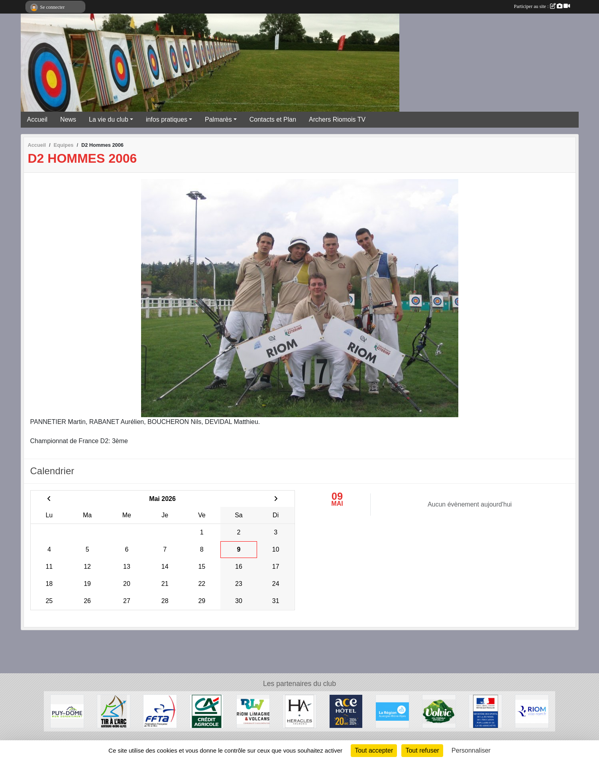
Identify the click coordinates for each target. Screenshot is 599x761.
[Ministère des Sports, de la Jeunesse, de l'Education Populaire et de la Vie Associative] (486, 711)
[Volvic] (439, 711)
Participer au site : (542, 6)
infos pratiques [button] (166, 119)
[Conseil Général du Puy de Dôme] (67, 711)
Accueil (37, 119)
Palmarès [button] (218, 119)
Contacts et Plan (272, 119)
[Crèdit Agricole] (207, 711)
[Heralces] (299, 711)
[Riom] (532, 711)
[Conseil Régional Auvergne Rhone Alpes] (392, 711)
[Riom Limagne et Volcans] (253, 711)
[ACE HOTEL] (346, 711)
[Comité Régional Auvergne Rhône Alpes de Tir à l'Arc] (114, 711)
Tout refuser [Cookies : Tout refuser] (422, 750)
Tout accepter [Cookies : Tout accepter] (374, 750)
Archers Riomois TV (337, 119)
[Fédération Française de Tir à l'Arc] (160, 711)
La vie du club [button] (108, 119)
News (68, 119)
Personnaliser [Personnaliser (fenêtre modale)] (471, 750)
